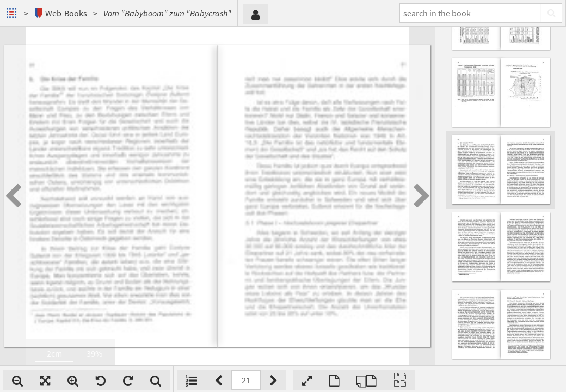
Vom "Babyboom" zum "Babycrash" (167, 13)
